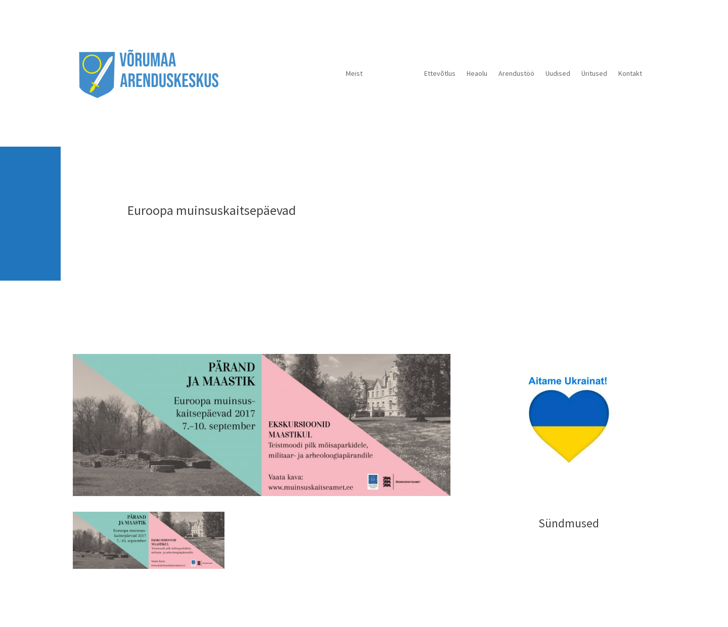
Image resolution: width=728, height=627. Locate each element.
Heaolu (477, 73)
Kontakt (630, 73)
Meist (354, 73)
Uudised (557, 73)
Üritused (594, 73)
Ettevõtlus (440, 73)
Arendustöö (516, 73)
